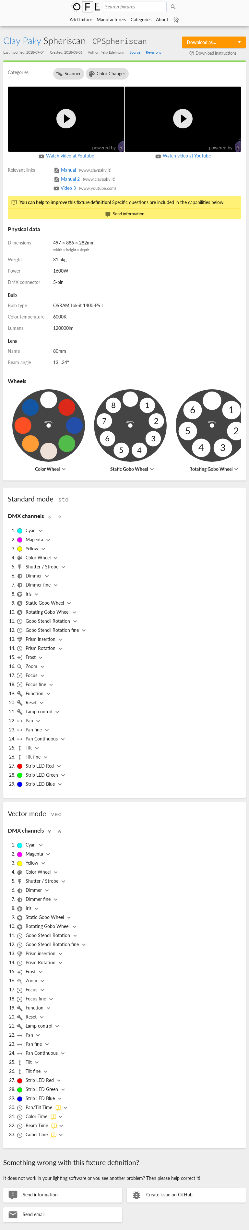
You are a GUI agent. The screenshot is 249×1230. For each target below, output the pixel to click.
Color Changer (106, 74)
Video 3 (84, 188)
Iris (25, 594)
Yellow (28, 549)
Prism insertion (37, 639)
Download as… (201, 42)
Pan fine (30, 730)
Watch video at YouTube (66, 156)
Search (174, 7)
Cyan (27, 531)
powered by (111, 145)
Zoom (28, 667)
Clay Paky (22, 40)
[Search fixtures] (135, 7)
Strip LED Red (36, 766)
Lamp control (35, 712)
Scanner (68, 74)
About (162, 19)
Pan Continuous (38, 739)
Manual (82, 170)
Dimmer (30, 576)
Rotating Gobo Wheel (210, 469)
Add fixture (81, 19)
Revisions (153, 52)
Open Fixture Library (86, 7)
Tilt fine (29, 757)
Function (31, 694)
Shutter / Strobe (38, 567)
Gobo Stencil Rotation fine (48, 630)
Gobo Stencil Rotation (44, 621)
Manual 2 (84, 179)
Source (135, 52)
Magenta (30, 540)
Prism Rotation (37, 648)
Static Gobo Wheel (129, 469)
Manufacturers (111, 19)
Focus (28, 676)
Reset (27, 703)
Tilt (25, 748)
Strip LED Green (38, 775)
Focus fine (32, 685)
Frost (27, 657)
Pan (25, 721)
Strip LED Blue (36, 784)
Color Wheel (47, 469)
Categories (141, 19)
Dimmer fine (34, 585)
